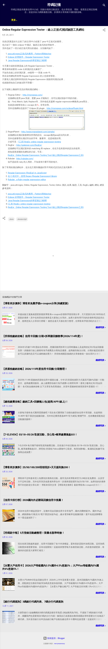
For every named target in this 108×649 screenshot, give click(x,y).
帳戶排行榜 (47, 20)
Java (11, 219)
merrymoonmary (59, 644)
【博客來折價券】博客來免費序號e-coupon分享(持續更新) (35, 303)
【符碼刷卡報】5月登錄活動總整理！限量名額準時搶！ (33, 532)
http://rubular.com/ (24, 158)
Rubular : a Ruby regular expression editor (27, 179)
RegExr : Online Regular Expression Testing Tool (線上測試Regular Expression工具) (46, 155)
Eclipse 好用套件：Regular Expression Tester (29, 57)
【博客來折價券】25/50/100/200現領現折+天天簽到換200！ (36, 467)
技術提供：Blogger (54, 638)
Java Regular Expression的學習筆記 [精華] (27, 60)
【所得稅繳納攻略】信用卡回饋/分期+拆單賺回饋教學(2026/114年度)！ (42, 336)
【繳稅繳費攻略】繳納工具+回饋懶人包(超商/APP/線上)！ (35, 401)
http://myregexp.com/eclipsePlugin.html (65, 108)
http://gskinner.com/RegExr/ (29, 145)
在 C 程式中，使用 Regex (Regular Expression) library (32, 176)
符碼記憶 (54, 5)
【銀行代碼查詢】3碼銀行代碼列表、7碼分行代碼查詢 (32, 601)
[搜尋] (104, 5)
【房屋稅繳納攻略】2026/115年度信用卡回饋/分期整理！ (34, 368)
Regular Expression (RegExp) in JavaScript (27, 173)
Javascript (22, 219)
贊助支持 (62, 20)
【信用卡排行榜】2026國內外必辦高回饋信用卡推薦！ (33, 500)
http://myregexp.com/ (33, 95)
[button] (104, 30)
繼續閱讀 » (101, 327)
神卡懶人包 (31, 20)
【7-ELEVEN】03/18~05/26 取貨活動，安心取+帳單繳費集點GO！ (39, 434)
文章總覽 (15, 20)
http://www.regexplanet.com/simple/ (38, 131)
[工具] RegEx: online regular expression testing (39, 142)
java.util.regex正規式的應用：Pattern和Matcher (29, 53)
